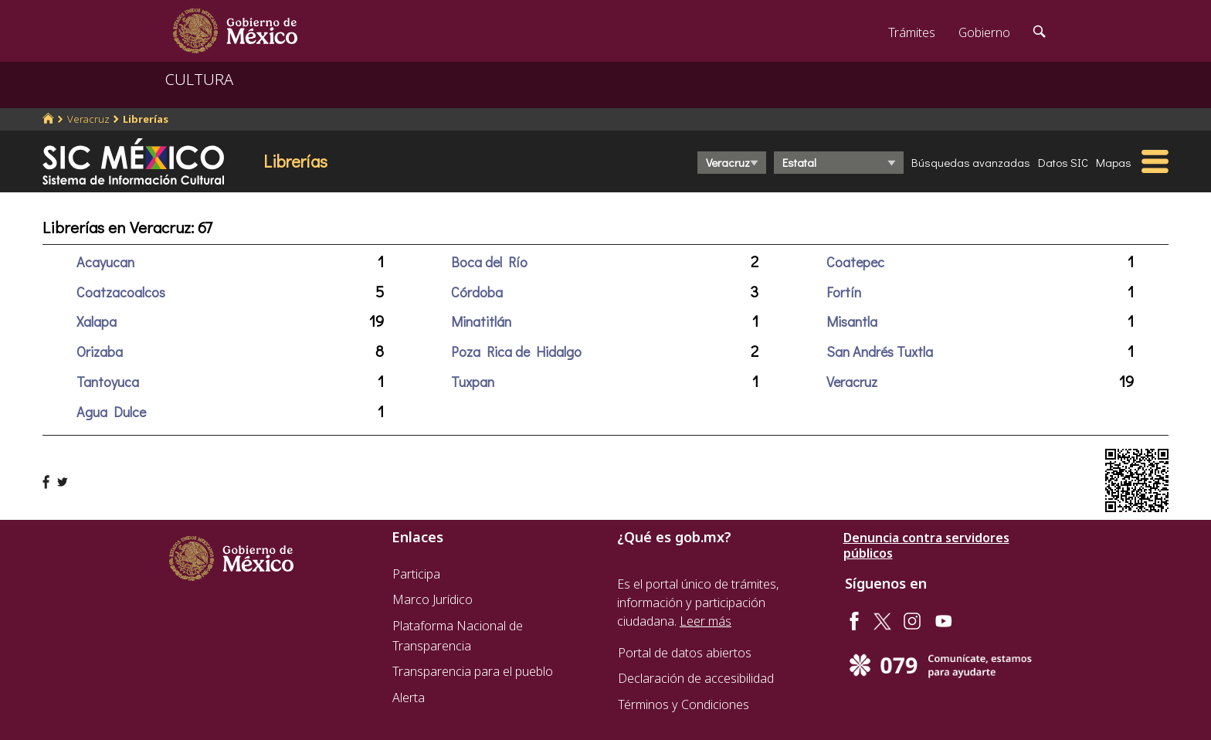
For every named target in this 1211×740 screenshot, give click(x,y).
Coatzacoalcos (120, 292)
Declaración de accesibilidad (696, 678)
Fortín (843, 292)
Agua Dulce (111, 411)
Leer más (705, 621)
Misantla (851, 321)
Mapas (1113, 162)
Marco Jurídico (432, 599)
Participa (416, 573)
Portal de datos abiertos (684, 652)
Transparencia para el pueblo (472, 671)
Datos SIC (1063, 162)
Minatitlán (481, 321)
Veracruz (88, 119)
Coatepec (855, 262)
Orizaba (99, 351)
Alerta (408, 697)
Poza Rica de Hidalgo (516, 351)
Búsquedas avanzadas (970, 162)
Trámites (911, 32)
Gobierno (984, 32)
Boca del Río (489, 262)
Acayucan (105, 262)
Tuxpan (472, 381)
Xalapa (96, 321)
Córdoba (477, 292)
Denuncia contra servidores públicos (926, 545)
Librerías (145, 119)
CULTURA (199, 79)
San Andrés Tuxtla (879, 351)
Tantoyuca (107, 381)
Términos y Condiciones (683, 704)
